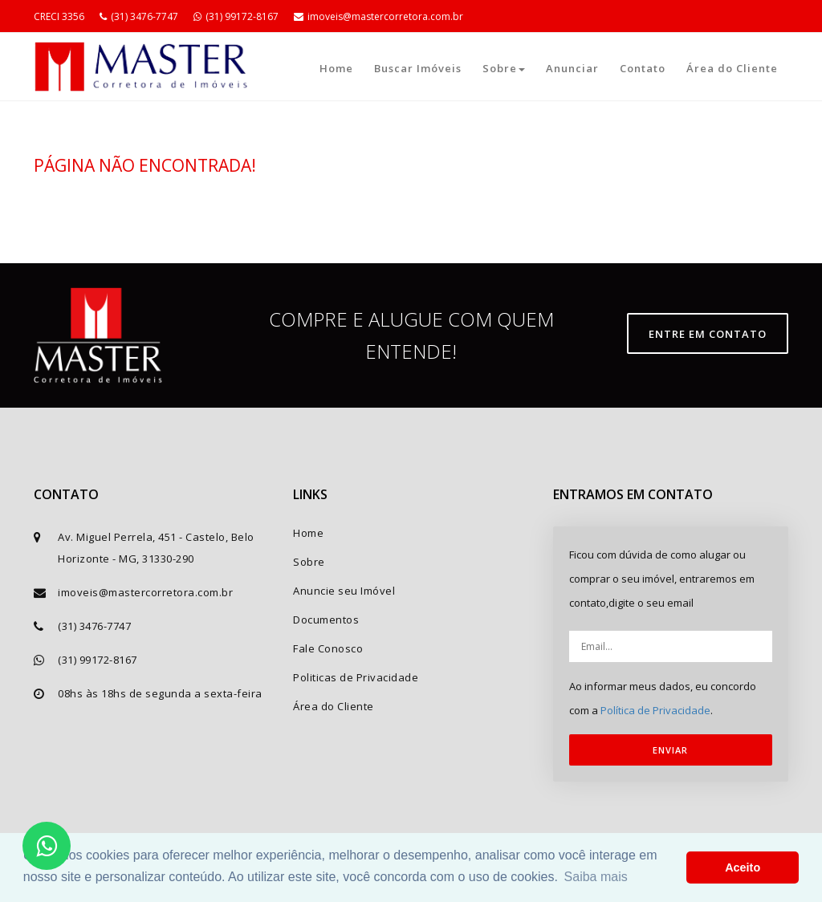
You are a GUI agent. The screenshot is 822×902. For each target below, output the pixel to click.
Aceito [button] (742, 867)
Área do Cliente (732, 68)
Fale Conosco (328, 648)
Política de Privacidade (655, 710)
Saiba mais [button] (596, 877)
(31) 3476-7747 (139, 16)
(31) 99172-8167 (236, 16)
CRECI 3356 (59, 16)
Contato (642, 68)
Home (336, 68)
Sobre (503, 68)
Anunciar (572, 68)
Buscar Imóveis (418, 68)
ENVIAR (670, 750)
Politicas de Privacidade (355, 677)
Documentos (326, 619)
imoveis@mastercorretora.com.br (378, 16)
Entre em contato (708, 334)
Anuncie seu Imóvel (344, 590)
